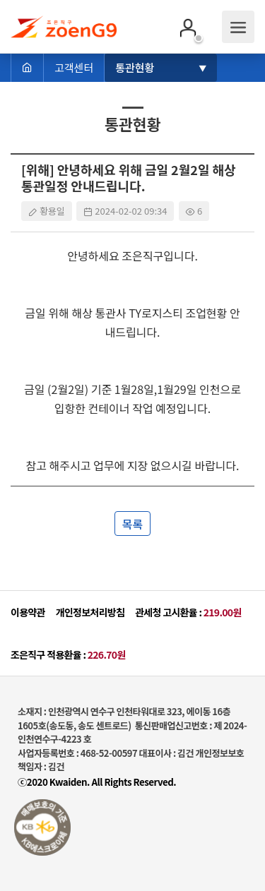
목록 (132, 523)
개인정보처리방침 (90, 612)
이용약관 (28, 612)
